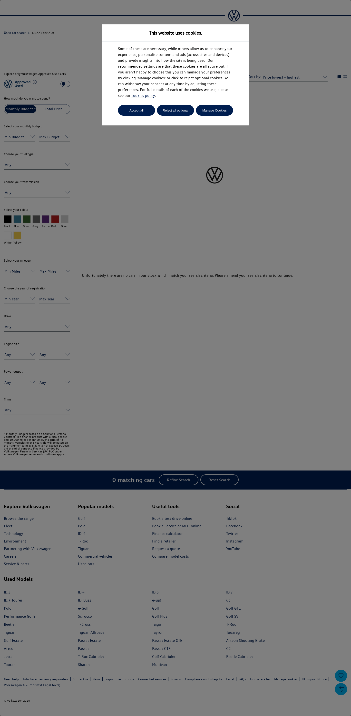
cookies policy (143, 95)
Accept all (136, 110)
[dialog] (175, 358)
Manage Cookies (214, 110)
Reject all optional (175, 110)
